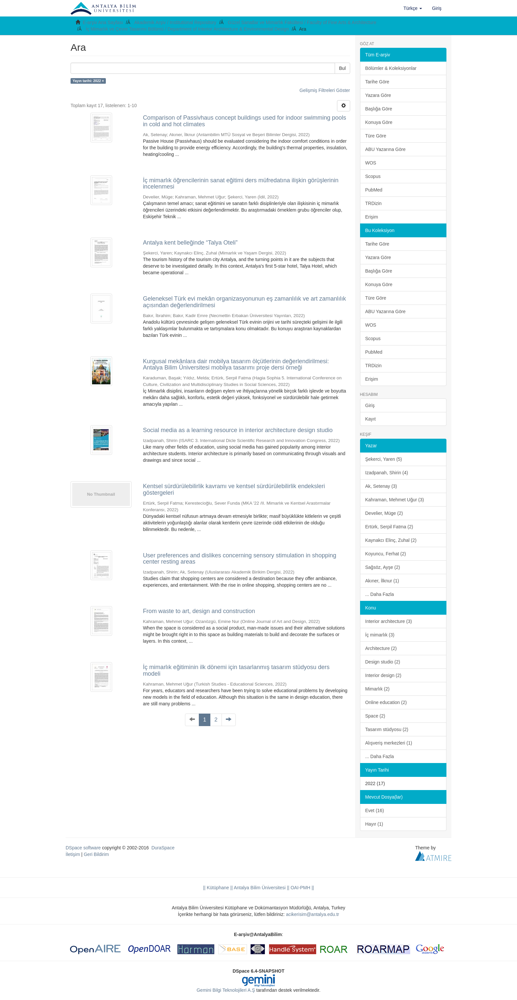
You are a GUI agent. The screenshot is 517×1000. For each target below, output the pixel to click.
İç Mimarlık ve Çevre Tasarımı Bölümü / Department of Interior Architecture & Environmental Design (187, 29)
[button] (413, 8)
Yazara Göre (378, 95)
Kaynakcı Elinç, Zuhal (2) (391, 540)
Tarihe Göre (377, 81)
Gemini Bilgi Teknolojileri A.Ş (226, 990)
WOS (370, 162)
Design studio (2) (382, 661)
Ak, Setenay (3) (381, 486)
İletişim (73, 854)
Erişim (371, 217)
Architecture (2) (381, 648)
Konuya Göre (379, 122)
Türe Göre (375, 135)
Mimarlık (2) (377, 688)
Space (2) (375, 716)
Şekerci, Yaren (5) (383, 459)
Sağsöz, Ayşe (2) (382, 567)
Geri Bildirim (96, 854)
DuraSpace (162, 847)
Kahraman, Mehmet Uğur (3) (394, 499)
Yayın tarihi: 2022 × (88, 81)
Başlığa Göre (378, 108)
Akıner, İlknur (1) (382, 580)
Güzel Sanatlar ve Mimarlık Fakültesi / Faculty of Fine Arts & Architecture (302, 22)
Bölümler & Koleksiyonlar (391, 68)
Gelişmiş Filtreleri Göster (324, 90)
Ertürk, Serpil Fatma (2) (389, 526)
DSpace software (83, 847)
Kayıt (370, 419)
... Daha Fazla (379, 594)
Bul (342, 68)
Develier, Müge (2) (384, 513)
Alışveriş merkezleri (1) (388, 743)
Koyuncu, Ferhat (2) (385, 553)
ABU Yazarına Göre (385, 149)
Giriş (370, 405)
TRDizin (373, 203)
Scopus (373, 176)
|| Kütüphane (216, 887)
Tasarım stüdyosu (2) (387, 729)
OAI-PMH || (301, 887)
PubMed (373, 189)
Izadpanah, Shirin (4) (386, 472)
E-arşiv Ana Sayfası (103, 22)
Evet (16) (374, 810)
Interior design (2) (383, 675)
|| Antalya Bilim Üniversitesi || (259, 887)
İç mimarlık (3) (380, 634)
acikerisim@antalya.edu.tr (312, 914)
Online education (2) (386, 702)
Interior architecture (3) (388, 621)
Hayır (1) (374, 824)
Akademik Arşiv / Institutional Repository (175, 22)
